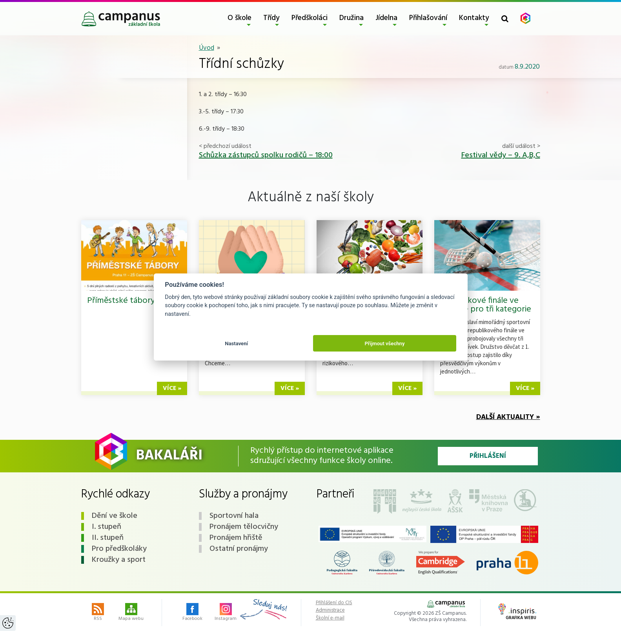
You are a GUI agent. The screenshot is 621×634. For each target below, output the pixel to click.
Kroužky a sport (119, 560)
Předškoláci (309, 18)
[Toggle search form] (505, 19)
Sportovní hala (234, 516)
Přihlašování (428, 18)
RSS (98, 613)
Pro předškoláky (119, 549)
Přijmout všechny (384, 343)
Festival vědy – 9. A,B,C (500, 155)
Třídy (271, 18)
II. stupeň (108, 538)
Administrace (330, 610)
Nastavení (236, 343)
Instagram (226, 613)
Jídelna (386, 18)
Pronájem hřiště (235, 538)
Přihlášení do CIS (334, 603)
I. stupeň (106, 527)
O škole (239, 18)
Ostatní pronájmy (238, 549)
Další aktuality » (508, 417)
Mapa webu (131, 613)
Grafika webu (517, 612)
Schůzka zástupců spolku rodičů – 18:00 (266, 155)
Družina (351, 18)
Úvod (206, 48)
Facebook (192, 613)
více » (172, 388)
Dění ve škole (114, 516)
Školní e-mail (330, 618)
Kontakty (474, 18)
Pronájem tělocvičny (243, 527)
